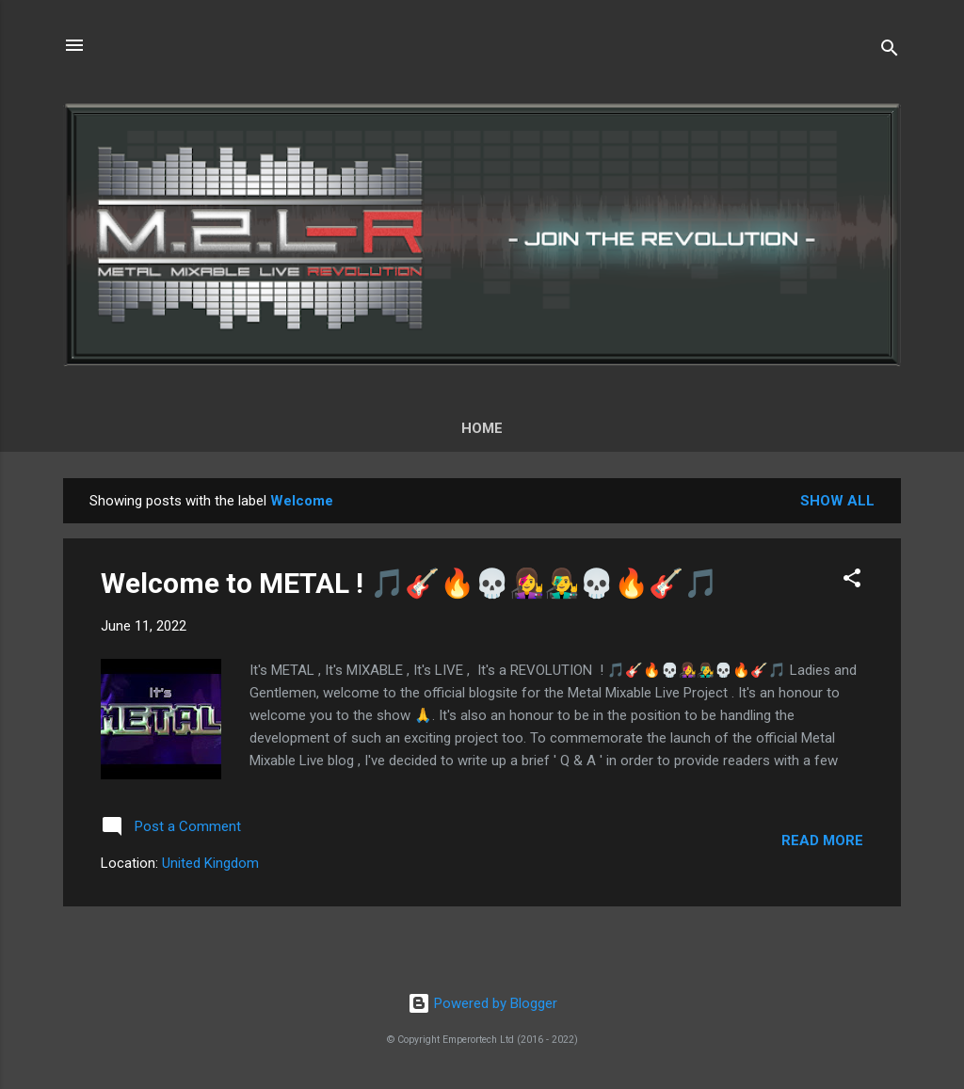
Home (482, 428)
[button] (852, 581)
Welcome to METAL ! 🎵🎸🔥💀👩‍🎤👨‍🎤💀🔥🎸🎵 (409, 583)
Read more (822, 840)
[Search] (889, 51)
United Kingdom (210, 863)
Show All (837, 500)
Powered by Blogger (482, 1003)
